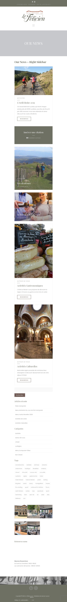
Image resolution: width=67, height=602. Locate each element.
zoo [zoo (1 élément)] (24, 498)
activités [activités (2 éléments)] (29, 465)
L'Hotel (17, 442)
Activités (18, 433)
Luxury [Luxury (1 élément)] (31, 483)
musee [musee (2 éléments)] (48, 483)
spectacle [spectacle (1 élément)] (40, 491)
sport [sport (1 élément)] (47, 491)
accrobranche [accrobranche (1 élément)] (19, 465)
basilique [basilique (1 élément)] (27, 468)
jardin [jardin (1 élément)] (39, 480)
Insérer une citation (33, 132)
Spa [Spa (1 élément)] (33, 491)
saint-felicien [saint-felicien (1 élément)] (19, 491)
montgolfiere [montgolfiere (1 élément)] (39, 483)
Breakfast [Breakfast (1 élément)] (35, 468)
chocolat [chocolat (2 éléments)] (24, 472)
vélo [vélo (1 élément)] (48, 495)
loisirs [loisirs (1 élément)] (24, 483)
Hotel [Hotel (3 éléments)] (41, 476)
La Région (18, 446)
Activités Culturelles (21, 423)
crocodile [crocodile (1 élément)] (42, 472)
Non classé (18, 455)
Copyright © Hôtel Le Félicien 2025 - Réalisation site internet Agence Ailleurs (33, 596)
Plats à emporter (20, 406)
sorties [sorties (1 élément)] (28, 491)
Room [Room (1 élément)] (47, 487)
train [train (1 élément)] (25, 495)
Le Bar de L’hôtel (25, 214)
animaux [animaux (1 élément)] (36, 465)
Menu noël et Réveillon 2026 (24, 414)
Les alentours (24, 183)
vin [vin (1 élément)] (37, 495)
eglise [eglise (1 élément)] (25, 476)
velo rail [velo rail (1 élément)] (32, 495)
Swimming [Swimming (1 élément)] (18, 495)
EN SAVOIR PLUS (24, 119)
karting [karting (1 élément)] (45, 480)
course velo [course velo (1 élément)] (33, 472)
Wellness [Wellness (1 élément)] (18, 498)
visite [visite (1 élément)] (42, 495)
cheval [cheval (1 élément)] (17, 472)
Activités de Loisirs (21, 419)
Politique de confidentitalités (21, 600)
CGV (33, 600)
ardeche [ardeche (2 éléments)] (44, 465)
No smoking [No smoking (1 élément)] (18, 487)
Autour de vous (20, 438)
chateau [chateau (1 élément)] (43, 468)
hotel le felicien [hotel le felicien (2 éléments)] (30, 480)
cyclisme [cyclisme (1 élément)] (18, 476)
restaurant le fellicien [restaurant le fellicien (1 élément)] (37, 487)
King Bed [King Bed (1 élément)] (17, 483)
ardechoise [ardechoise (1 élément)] (18, 468)
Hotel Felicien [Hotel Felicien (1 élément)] (19, 480)
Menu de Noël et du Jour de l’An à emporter (29, 410)
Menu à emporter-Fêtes (22, 450)
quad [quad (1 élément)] (26, 487)
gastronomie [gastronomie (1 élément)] (33, 476)
